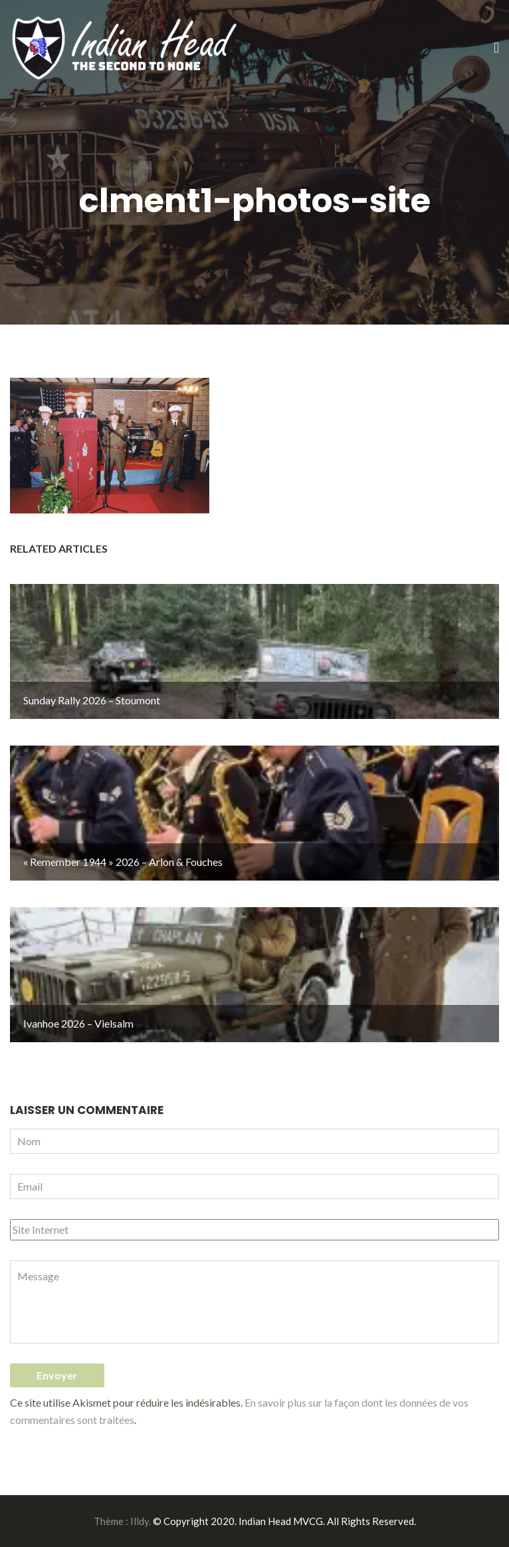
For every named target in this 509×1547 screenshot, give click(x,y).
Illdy (139, 1521)
